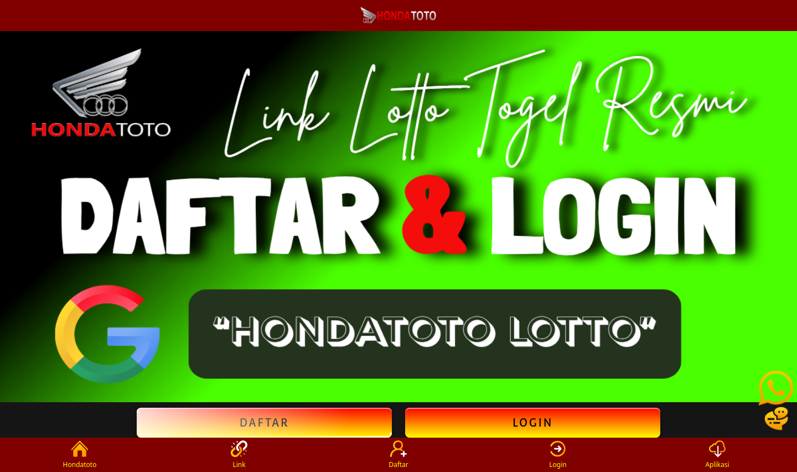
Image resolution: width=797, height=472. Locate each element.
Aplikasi (717, 454)
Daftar (264, 423)
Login (533, 422)
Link (239, 454)
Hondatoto (80, 454)
